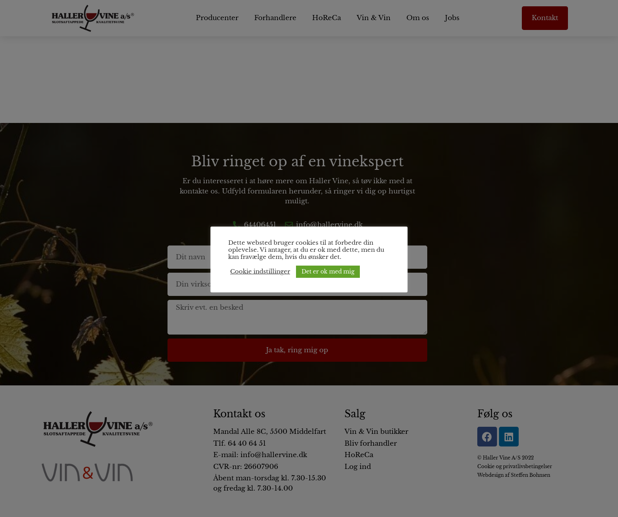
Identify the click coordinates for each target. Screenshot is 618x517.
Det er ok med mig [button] (328, 271)
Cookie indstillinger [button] (260, 271)
